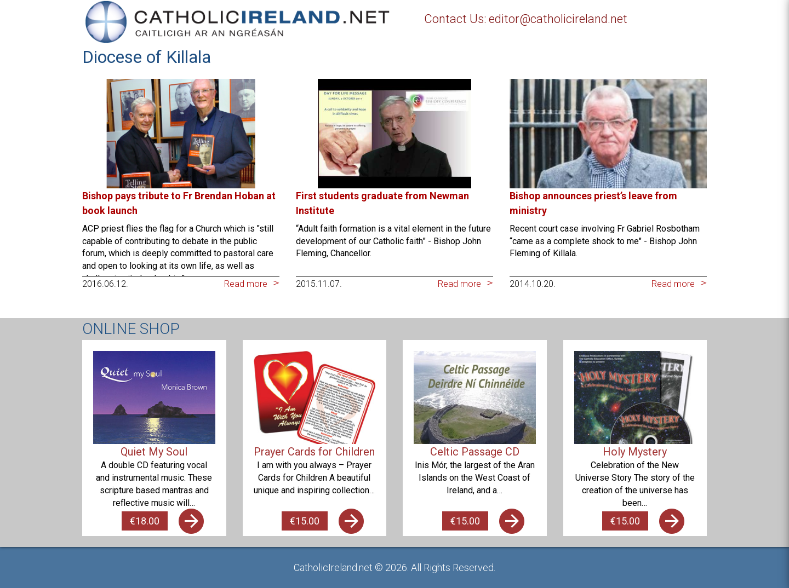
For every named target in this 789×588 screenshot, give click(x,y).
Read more (245, 284)
